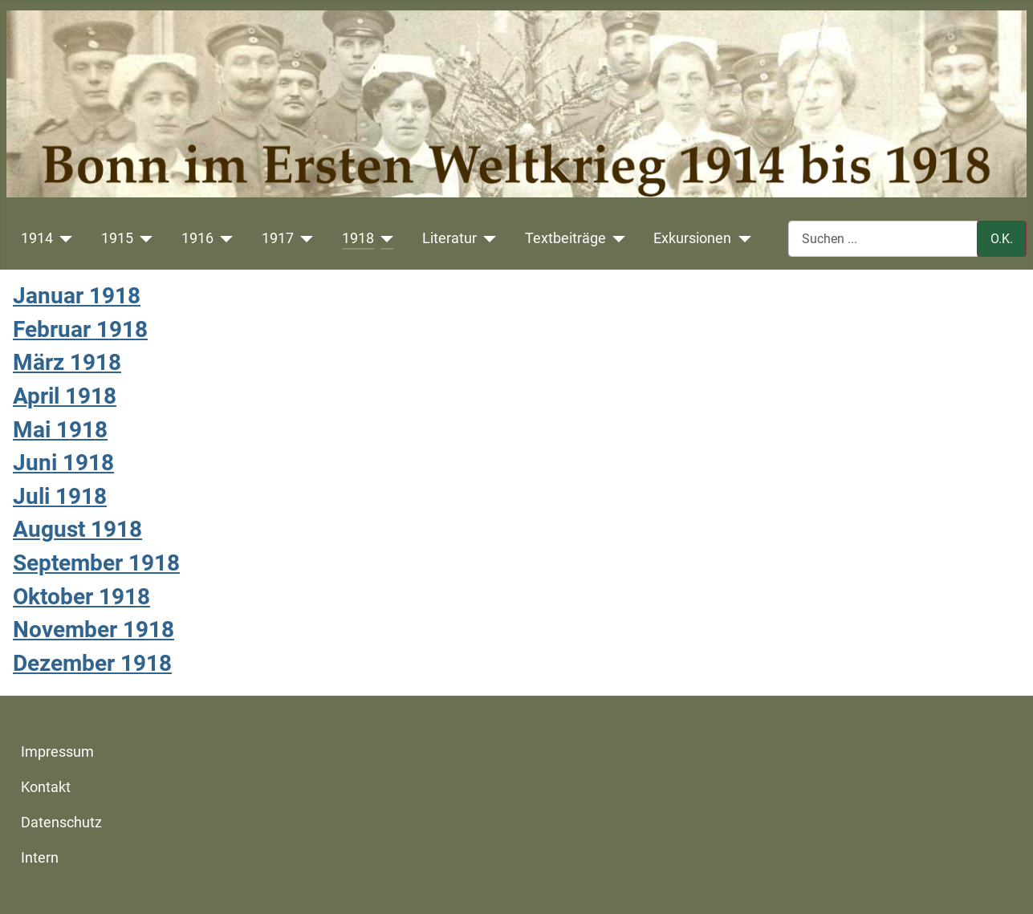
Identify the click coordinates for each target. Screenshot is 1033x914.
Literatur (449, 238)
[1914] (63, 238)
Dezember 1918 (92, 663)
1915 (117, 238)
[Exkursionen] (741, 238)
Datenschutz (61, 822)
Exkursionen (692, 238)
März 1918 (67, 362)
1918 (358, 238)
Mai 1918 (60, 429)
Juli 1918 (60, 496)
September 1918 (96, 563)
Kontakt (46, 787)
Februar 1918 (80, 329)
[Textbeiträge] (616, 238)
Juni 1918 (63, 462)
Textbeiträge (565, 238)
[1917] (304, 238)
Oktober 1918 (81, 596)
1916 (197, 238)
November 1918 (93, 629)
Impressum (57, 752)
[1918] (384, 238)
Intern (40, 858)
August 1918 (77, 529)
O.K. (1001, 238)
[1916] (224, 238)
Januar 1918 (76, 295)
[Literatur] (487, 238)
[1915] (143, 238)
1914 (37, 238)
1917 (278, 238)
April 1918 (64, 396)
